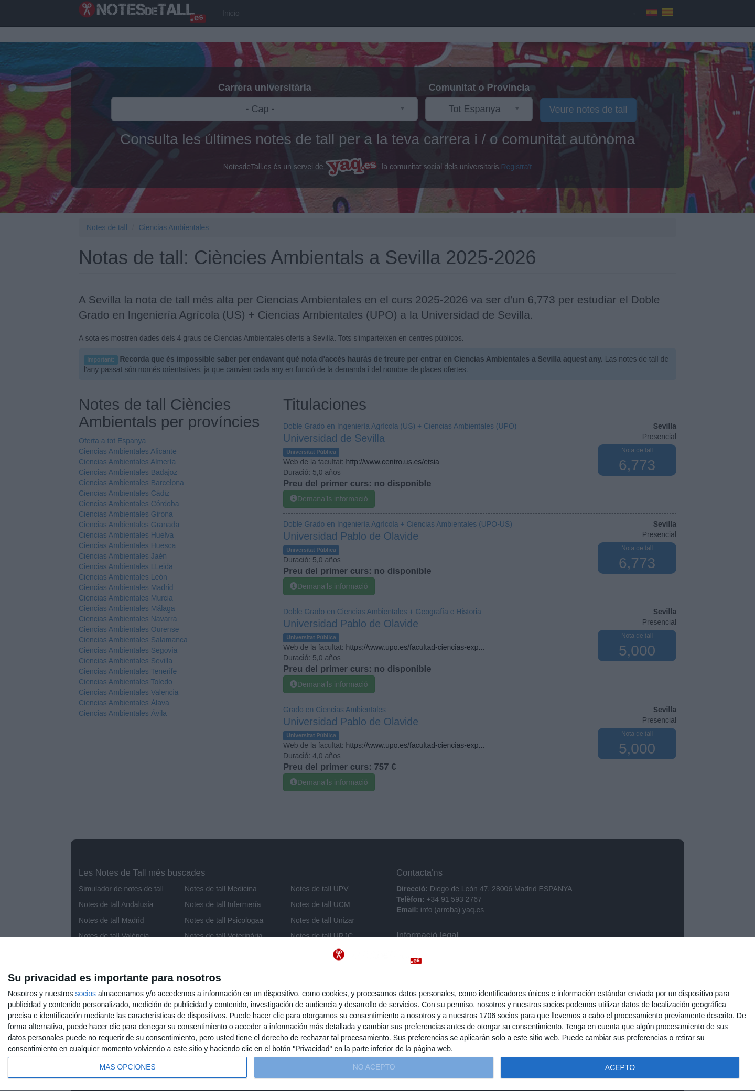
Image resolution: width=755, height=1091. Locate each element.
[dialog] (377, 1014)
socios (85, 993)
